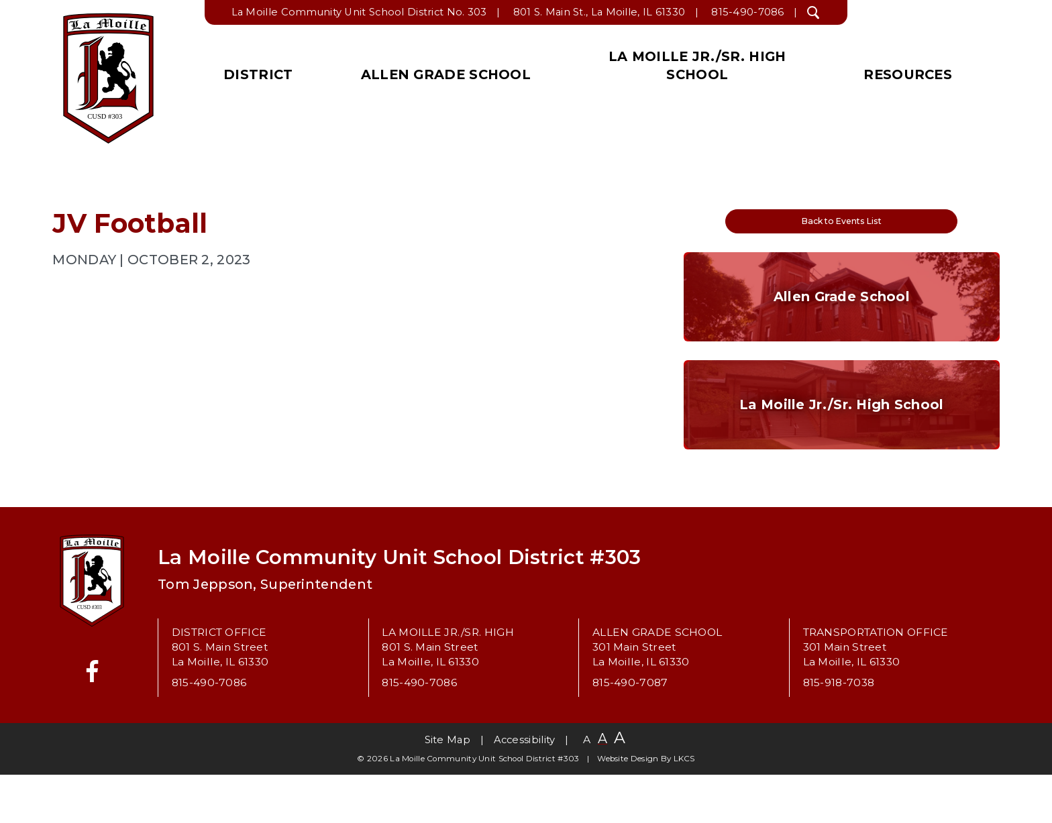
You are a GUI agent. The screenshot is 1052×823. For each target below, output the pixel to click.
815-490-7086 (747, 12)
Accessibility (525, 788)
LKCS (684, 807)
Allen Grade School (446, 74)
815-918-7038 (839, 731)
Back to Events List (841, 226)
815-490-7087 (630, 731)
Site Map (447, 788)
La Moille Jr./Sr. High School (697, 65)
